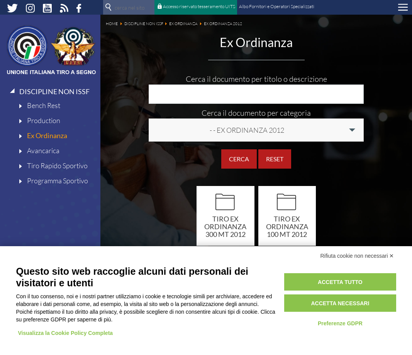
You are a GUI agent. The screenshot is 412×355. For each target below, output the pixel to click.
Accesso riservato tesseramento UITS (199, 6)
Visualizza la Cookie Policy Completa (65, 333)
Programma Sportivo (57, 180)
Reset (274, 158)
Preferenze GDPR (340, 323)
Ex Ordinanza (47, 135)
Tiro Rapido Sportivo (57, 165)
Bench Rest (43, 105)
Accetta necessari (340, 303)
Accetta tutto (340, 282)
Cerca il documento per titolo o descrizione (256, 79)
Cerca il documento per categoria (256, 113)
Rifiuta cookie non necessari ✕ (357, 256)
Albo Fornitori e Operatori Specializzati (276, 6)
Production (43, 120)
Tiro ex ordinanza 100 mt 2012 (287, 226)
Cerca (239, 158)
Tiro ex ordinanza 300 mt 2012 (225, 226)
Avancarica (43, 150)
